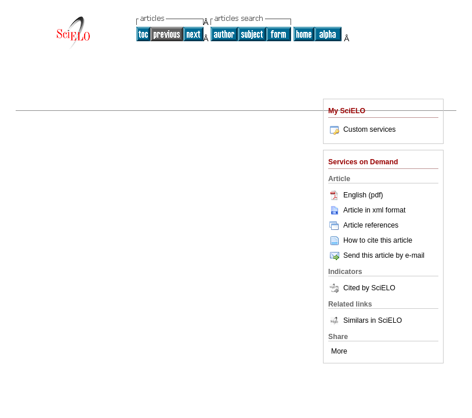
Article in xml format (366, 210)
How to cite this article (377, 240)
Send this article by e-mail (376, 255)
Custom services (361, 129)
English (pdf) (355, 195)
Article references (363, 225)
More (339, 351)
